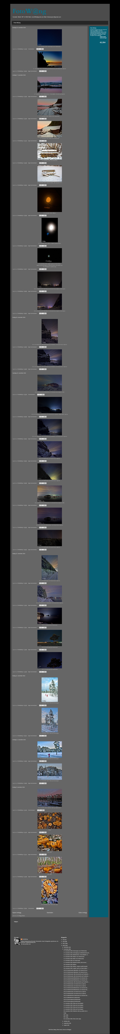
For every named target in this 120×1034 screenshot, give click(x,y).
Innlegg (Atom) (21, 915)
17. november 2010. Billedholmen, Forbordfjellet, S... (76, 954)
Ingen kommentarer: (32, 71)
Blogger (69, 1029)
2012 (64, 941)
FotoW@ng (29, 11)
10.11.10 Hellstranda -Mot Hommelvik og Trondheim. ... (76, 974)
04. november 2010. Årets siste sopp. (72, 1018)
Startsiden (50, 912)
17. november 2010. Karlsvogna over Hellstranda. (75, 950)
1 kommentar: (31, 49)
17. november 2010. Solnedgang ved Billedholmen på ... (77, 952)
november (66, 949)
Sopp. (65, 1013)
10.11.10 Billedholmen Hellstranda (72, 997)
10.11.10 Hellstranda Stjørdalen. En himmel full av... (76, 970)
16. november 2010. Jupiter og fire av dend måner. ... (76, 968)
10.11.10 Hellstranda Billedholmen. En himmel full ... (76, 978)
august (65, 1025)
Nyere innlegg (17, 912)
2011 (64, 943)
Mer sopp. (66, 1015)
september (66, 1023)
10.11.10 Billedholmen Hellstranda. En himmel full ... (76, 995)
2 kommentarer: (31, 394)
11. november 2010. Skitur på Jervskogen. (73, 1003)
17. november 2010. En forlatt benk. (72, 960)
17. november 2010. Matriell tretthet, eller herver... (75, 962)
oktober (66, 1021)
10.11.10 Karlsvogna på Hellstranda (72, 999)
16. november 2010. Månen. (70, 964)
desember (66, 947)
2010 (64, 945)
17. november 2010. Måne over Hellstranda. (74, 958)
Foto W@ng (17, 22)
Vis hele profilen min (26, 944)
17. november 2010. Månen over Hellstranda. (74, 956)
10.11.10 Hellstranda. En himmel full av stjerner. (75, 983)
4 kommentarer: (31, 810)
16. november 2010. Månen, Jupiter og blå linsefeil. (76, 966)
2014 (64, 939)
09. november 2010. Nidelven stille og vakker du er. (76, 1011)
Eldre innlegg (83, 912)
